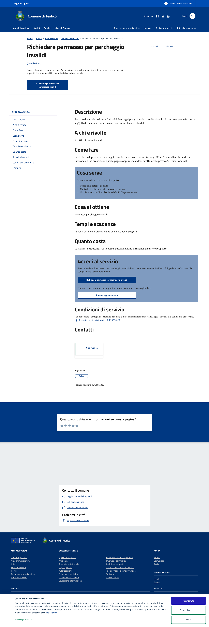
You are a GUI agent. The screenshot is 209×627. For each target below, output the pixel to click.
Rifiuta (188, 619)
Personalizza (188, 610)
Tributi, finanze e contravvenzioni (121, 570)
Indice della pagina (33, 111)
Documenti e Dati (19, 577)
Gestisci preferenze (26, 620)
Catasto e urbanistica (68, 574)
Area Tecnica (92, 348)
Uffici (13, 564)
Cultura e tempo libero (69, 577)
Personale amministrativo (23, 574)
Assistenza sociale (164, 28)
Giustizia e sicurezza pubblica (119, 557)
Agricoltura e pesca (67, 557)
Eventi (157, 582)
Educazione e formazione (70, 580)
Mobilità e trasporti (114, 564)
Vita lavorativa (112, 577)
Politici (14, 570)
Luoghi (157, 579)
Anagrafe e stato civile (69, 564)
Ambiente (63, 560)
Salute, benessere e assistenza (120, 567)
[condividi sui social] (152, 46)
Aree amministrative (20, 560)
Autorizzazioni (65, 570)
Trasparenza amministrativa (127, 28)
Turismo (110, 574)
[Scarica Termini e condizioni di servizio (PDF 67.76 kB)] (97, 320)
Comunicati (159, 560)
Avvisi (156, 564)
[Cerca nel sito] (192, 16)
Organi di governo (19, 557)
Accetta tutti (188, 600)
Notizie (157, 557)
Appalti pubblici (65, 567)
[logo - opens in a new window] (7, 622)
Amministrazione (21, 28)
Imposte (148, 28)
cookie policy (51, 612)
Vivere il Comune (63, 28)
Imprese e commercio (116, 560)
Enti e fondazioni (18, 567)
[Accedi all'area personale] (178, 3)
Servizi (47, 28)
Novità (37, 28)
